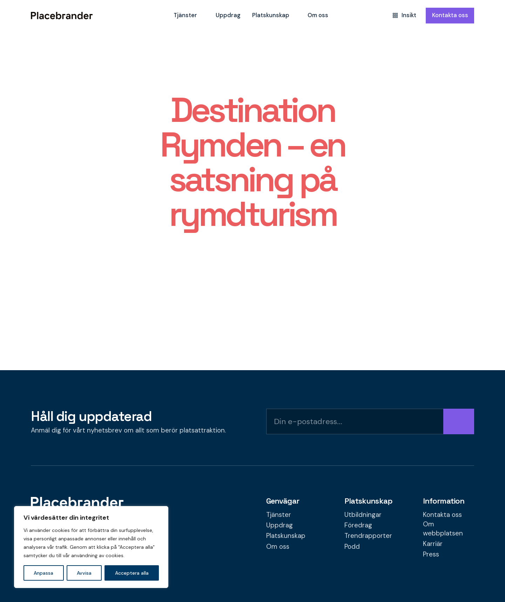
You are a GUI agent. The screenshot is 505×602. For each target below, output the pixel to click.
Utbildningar (363, 514)
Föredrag (358, 525)
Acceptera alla (132, 573)
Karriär (433, 543)
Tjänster (185, 15)
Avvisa (84, 573)
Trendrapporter (368, 535)
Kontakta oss (450, 15)
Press (431, 554)
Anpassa (43, 573)
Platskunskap (270, 15)
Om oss (318, 15)
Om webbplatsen (443, 529)
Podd (352, 546)
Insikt (404, 15)
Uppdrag (228, 15)
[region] (91, 547)
